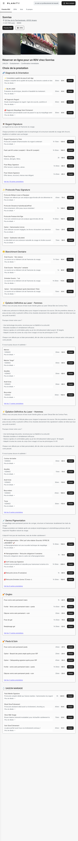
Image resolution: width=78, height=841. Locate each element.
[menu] (3, 3)
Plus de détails (11, 83)
